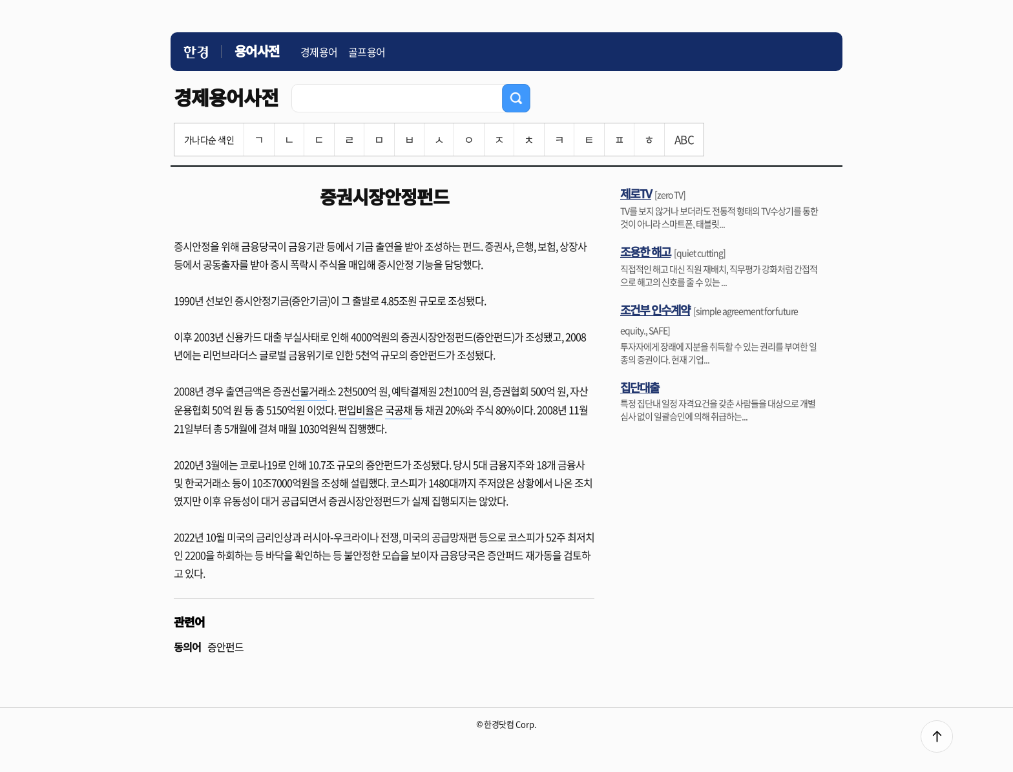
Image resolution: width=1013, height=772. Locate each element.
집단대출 (639, 387)
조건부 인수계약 (655, 309)
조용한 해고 (645, 251)
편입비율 (356, 409)
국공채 (398, 409)
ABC (684, 139)
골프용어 (367, 51)
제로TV (635, 193)
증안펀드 (225, 646)
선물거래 (309, 391)
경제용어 (319, 51)
